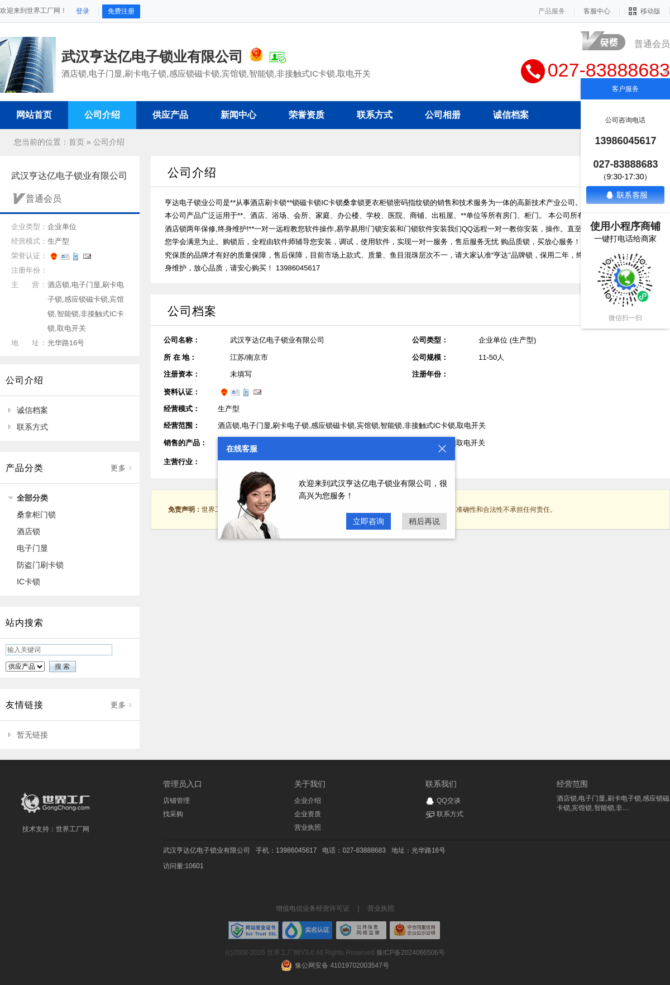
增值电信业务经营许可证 (313, 908)
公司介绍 (109, 141)
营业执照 (307, 827)
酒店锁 (28, 531)
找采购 (173, 814)
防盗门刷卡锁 (40, 564)
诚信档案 (32, 410)
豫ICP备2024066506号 (410, 953)
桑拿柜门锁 (36, 514)
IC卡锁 (28, 581)
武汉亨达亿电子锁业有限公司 (206, 850)
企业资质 (307, 814)
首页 (76, 141)
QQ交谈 (449, 801)
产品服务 (551, 11)
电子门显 (32, 548)
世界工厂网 (72, 829)
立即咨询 (368, 521)
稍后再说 (424, 521)
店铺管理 (176, 801)
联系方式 (32, 426)
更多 (118, 468)
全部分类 (32, 497)
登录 (82, 11)
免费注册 (121, 11)
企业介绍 (307, 801)
